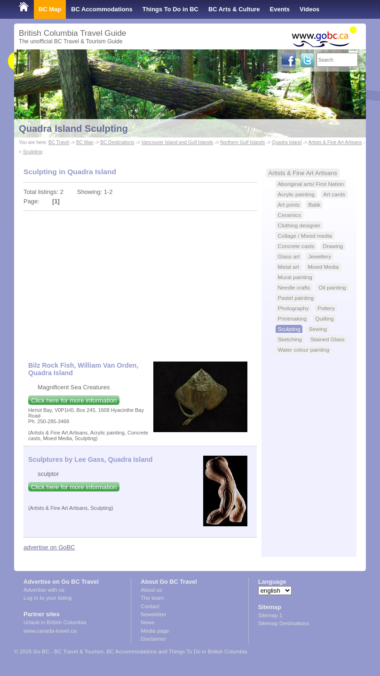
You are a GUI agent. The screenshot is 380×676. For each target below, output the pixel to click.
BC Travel (58, 142)
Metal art (288, 267)
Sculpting (32, 151)
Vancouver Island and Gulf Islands (177, 142)
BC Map (50, 9)
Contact (150, 606)
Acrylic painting (296, 194)
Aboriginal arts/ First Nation (311, 184)
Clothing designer (299, 225)
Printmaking (292, 318)
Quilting (324, 318)
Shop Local (35, 28)
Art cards (334, 194)
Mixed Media (323, 267)
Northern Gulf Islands (242, 142)
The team (152, 598)
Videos (309, 9)
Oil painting (332, 287)
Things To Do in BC (170, 9)
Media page (155, 631)
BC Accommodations (102, 9)
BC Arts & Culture (234, 9)
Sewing (318, 329)
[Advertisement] (140, 281)
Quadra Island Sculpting (73, 128)
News (147, 622)
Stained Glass (327, 339)
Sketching (290, 339)
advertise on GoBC (49, 547)
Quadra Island (286, 142)
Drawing (333, 246)
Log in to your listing (47, 598)
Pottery (326, 308)
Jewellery (319, 256)
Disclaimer (153, 639)
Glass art (289, 256)
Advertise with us (44, 590)
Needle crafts (294, 287)
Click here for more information (74, 400)
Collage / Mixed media (305, 236)
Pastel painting (296, 298)
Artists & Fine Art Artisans (335, 142)
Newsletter (153, 614)
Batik (314, 204)
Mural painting (295, 277)
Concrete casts (296, 246)
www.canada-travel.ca (50, 631)
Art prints (289, 204)
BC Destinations (117, 142)
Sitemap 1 (270, 615)
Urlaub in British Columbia (55, 622)
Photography (293, 308)
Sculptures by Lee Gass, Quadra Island (90, 459)
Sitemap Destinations (283, 623)
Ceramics (289, 215)
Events (280, 9)
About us (151, 590)
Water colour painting (304, 349)
